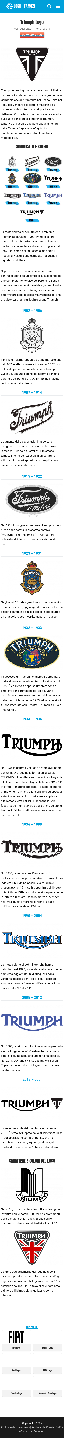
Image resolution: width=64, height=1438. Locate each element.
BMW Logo (47, 1370)
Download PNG (32, 35)
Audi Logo (16, 1370)
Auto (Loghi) (43, 29)
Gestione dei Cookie (43, 1427)
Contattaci (39, 1431)
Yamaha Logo (16, 1393)
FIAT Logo (16, 1347)
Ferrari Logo (47, 1347)
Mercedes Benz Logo (47, 1393)
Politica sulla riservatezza (15, 1427)
